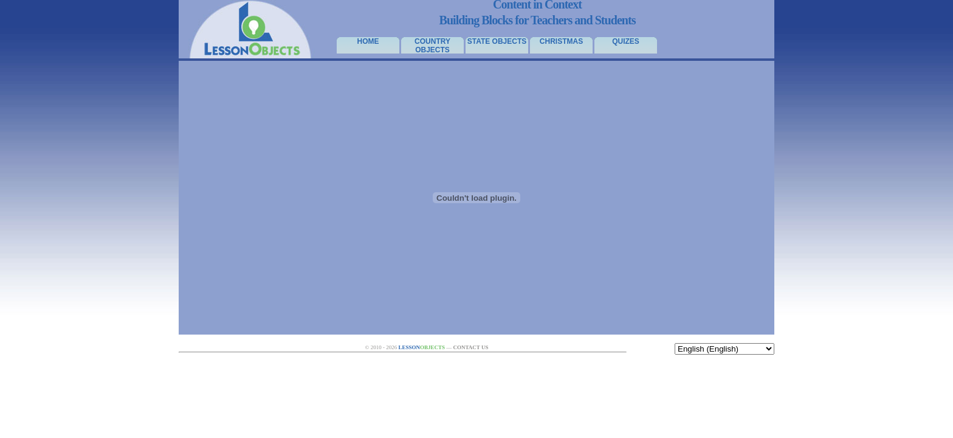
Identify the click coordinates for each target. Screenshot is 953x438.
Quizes (625, 41)
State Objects (497, 41)
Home (368, 41)
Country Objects (432, 45)
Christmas (561, 41)
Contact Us (470, 347)
